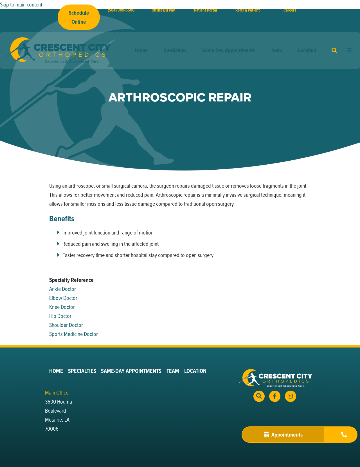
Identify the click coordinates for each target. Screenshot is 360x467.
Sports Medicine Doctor (73, 334)
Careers (290, 10)
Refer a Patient (247, 10)
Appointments (283, 434)
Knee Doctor (62, 307)
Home (141, 50)
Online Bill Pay (163, 10)
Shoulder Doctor (66, 325)
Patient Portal (205, 10)
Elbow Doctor (63, 298)
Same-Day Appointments (228, 50)
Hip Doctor (60, 316)
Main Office (56, 392)
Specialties (175, 50)
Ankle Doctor (62, 289)
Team (276, 50)
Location (307, 50)
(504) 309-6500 (121, 10)
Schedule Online (79, 17)
